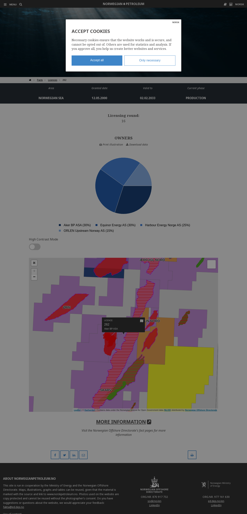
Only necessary (149, 60)
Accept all (97, 60)
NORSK (175, 22)
